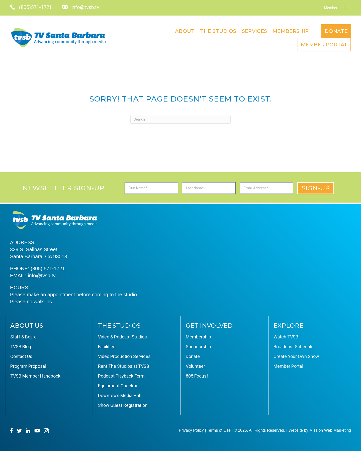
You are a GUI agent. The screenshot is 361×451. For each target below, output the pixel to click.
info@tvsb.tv (41, 275)
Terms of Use (219, 430)
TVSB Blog (20, 346)
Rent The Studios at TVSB (123, 366)
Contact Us (21, 356)
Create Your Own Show (296, 356)
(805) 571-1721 (48, 268)
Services (254, 31)
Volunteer (195, 366)
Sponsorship (198, 346)
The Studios (218, 31)
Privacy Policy (191, 430)
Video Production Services (124, 356)
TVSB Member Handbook (35, 376)
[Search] (180, 119)
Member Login (335, 8)
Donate (336, 31)
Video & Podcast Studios (122, 336)
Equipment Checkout (119, 385)
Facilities (107, 346)
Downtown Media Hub (120, 395)
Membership (291, 31)
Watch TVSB (286, 336)
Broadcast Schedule (294, 346)
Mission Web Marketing (330, 430)
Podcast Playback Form (121, 376)
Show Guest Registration (122, 405)
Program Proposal (28, 366)
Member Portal (324, 45)
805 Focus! (197, 376)
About (185, 31)
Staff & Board (23, 336)
